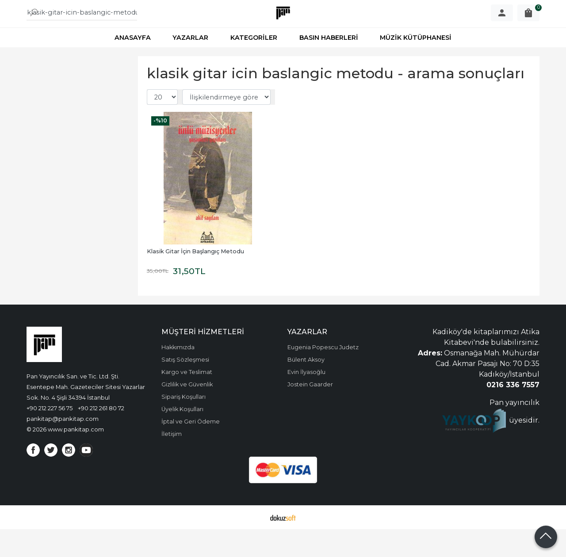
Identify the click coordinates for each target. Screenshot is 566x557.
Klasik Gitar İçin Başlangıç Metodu (195, 279)
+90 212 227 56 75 (50, 435)
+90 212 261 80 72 (101, 435)
